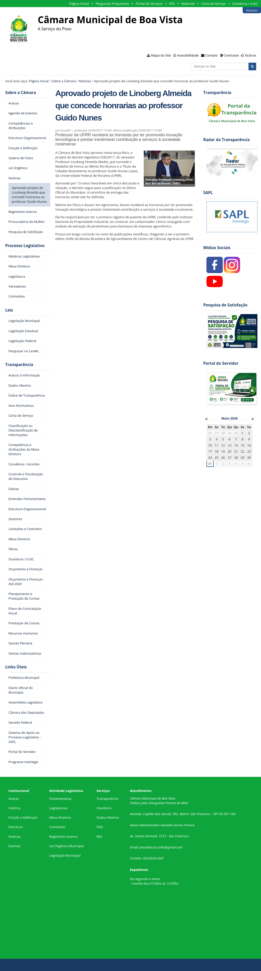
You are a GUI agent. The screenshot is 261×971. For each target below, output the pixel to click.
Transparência (19, 364)
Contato (211, 55)
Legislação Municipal (65, 855)
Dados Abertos (108, 817)
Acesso (13, 798)
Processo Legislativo (24, 245)
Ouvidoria (104, 808)
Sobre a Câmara (63, 81)
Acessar (252, 10)
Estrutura (15, 827)
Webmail (187, 3)
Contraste (231, 55)
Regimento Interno (63, 836)
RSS (172, 3)
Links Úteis (16, 667)
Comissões (57, 827)
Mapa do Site (161, 55)
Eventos (14, 846)
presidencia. (148, 847)
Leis (9, 310)
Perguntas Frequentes (112, 3)
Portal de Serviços (149, 3)
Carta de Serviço (213, 3)
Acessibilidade (188, 55)
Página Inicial (79, 3)
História (14, 808)
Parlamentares (60, 798)
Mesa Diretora (60, 817)
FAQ (100, 827)
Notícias (85, 81)
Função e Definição (22, 817)
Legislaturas (58, 808)
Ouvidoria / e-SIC (245, 3)
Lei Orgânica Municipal (66, 846)
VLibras (250, 55)
